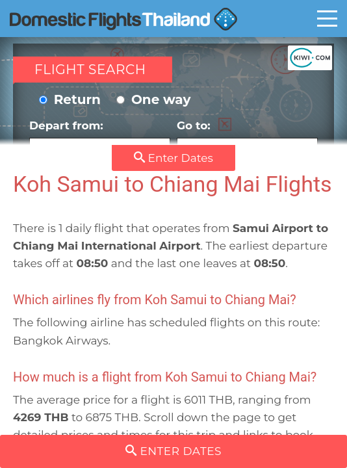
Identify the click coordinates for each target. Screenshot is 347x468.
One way (153, 99)
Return (70, 99)
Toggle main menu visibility (327, 18)
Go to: (247, 140)
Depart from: (99, 140)
